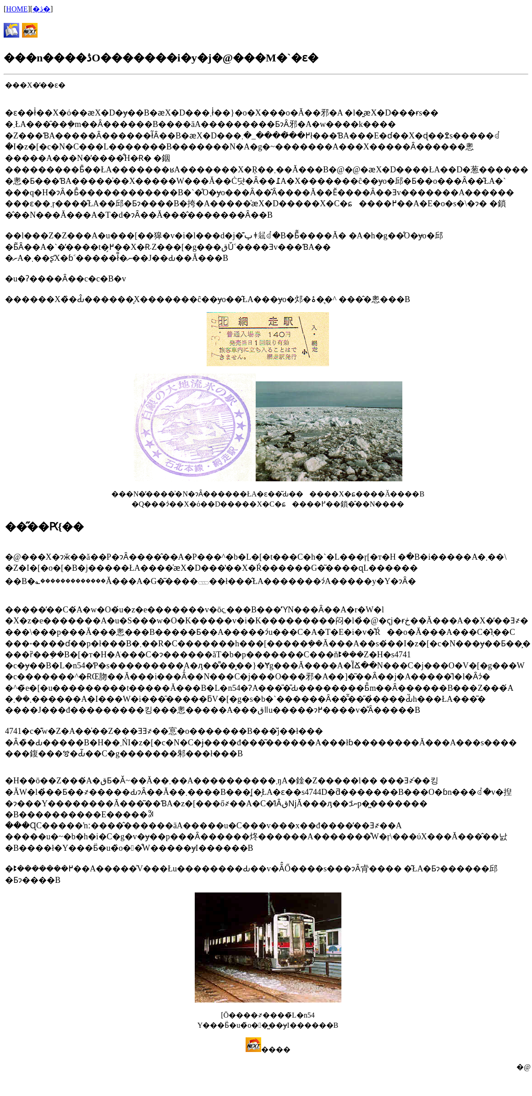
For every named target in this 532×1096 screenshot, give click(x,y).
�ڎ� (41, 9)
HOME (16, 9)
